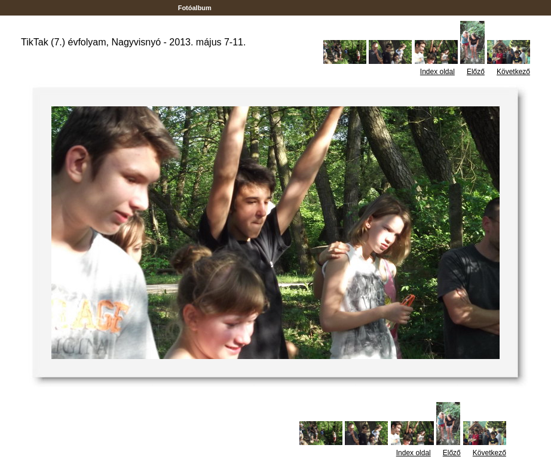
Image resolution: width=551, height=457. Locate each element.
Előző (476, 72)
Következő (513, 72)
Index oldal (437, 72)
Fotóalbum (195, 7)
